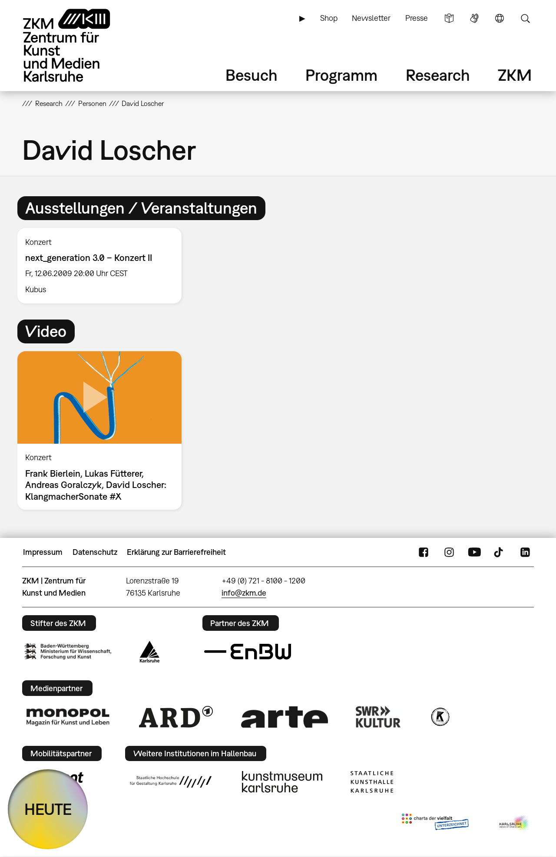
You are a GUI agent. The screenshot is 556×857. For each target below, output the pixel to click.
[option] (103, 265)
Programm (341, 75)
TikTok (499, 552)
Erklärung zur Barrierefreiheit (176, 552)
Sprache (499, 18)
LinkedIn (525, 552)
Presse (416, 18)
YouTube (474, 552)
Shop (329, 18)
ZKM (515, 75)
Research (438, 75)
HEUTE (48, 809)
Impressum (43, 552)
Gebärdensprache (474, 18)
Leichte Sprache (449, 18)
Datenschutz (95, 552)
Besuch (251, 75)
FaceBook (423, 552)
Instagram (449, 552)
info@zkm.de (244, 592)
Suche (525, 18)
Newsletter (371, 18)
